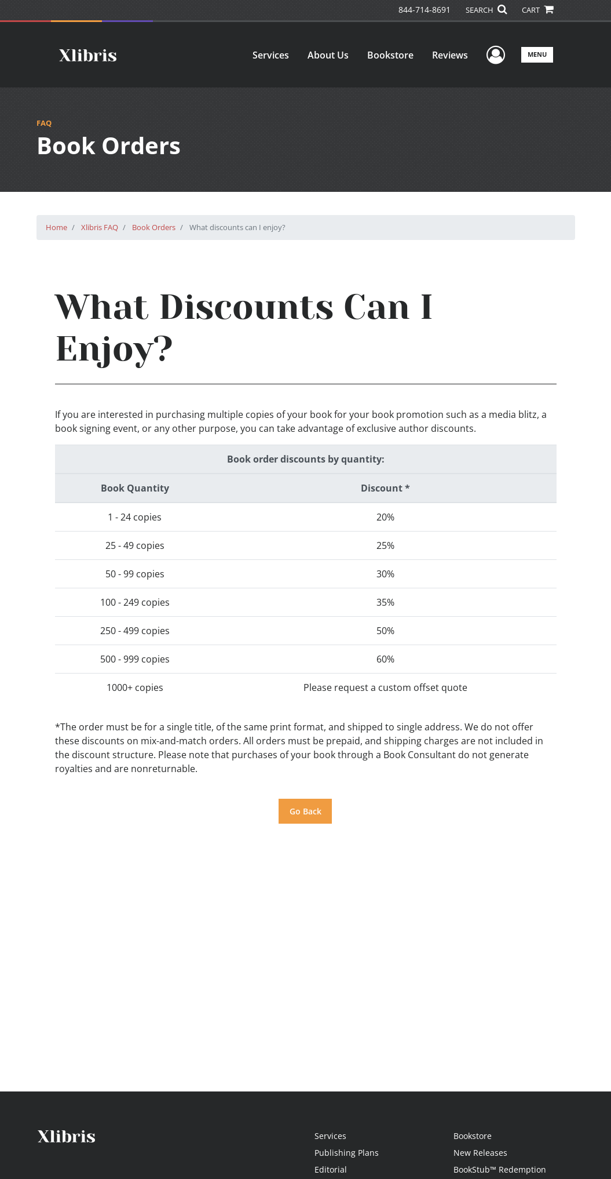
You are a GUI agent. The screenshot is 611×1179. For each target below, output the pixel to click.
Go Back (305, 811)
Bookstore (390, 55)
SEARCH (486, 10)
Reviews (450, 55)
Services (271, 55)
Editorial (330, 1169)
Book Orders (153, 227)
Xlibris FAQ (99, 227)
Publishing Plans (346, 1152)
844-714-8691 (424, 9)
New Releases (480, 1152)
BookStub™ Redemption (499, 1169)
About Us (328, 55)
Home (56, 227)
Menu (537, 54)
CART (537, 10)
